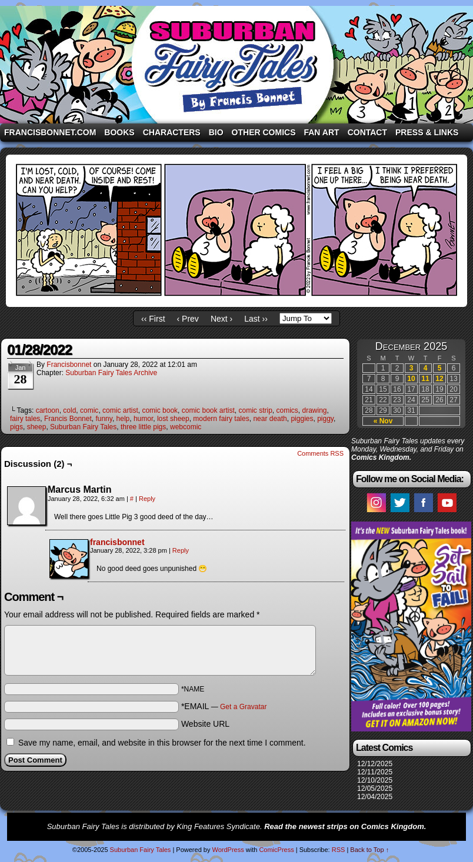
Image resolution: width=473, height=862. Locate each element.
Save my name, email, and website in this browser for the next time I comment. (162, 742)
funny (103, 419)
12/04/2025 (374, 797)
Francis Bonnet (68, 419)
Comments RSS (320, 453)
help (123, 419)
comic (89, 410)
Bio (216, 132)
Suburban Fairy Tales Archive (111, 373)
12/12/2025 (374, 764)
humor (143, 419)
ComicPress (276, 849)
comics (287, 410)
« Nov (383, 421)
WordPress (228, 849)
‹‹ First (153, 318)
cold (69, 410)
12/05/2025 (374, 788)
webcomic (185, 427)
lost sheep (173, 419)
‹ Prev (188, 318)
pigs (16, 427)
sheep (36, 427)
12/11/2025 (374, 772)
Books (119, 132)
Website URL (205, 724)
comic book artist (208, 410)
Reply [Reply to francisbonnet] (180, 550)
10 (411, 379)
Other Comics (264, 132)
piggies (302, 419)
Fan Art (321, 132)
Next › (221, 318)
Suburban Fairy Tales (236, 64)
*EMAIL (224, 706)
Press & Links (426, 132)
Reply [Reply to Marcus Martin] (147, 498)
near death (270, 419)
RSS (338, 849)
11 (425, 379)
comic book (160, 410)
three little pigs (143, 427)
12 (439, 379)
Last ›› (256, 318)
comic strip (255, 410)
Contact (367, 132)
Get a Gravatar (243, 707)
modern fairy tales (221, 419)
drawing (314, 410)
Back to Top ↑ (369, 849)
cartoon (47, 410)
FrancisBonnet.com (50, 132)
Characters (172, 132)
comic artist (120, 410)
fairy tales (25, 419)
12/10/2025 (374, 780)
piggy (325, 419)
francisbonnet (68, 364)
